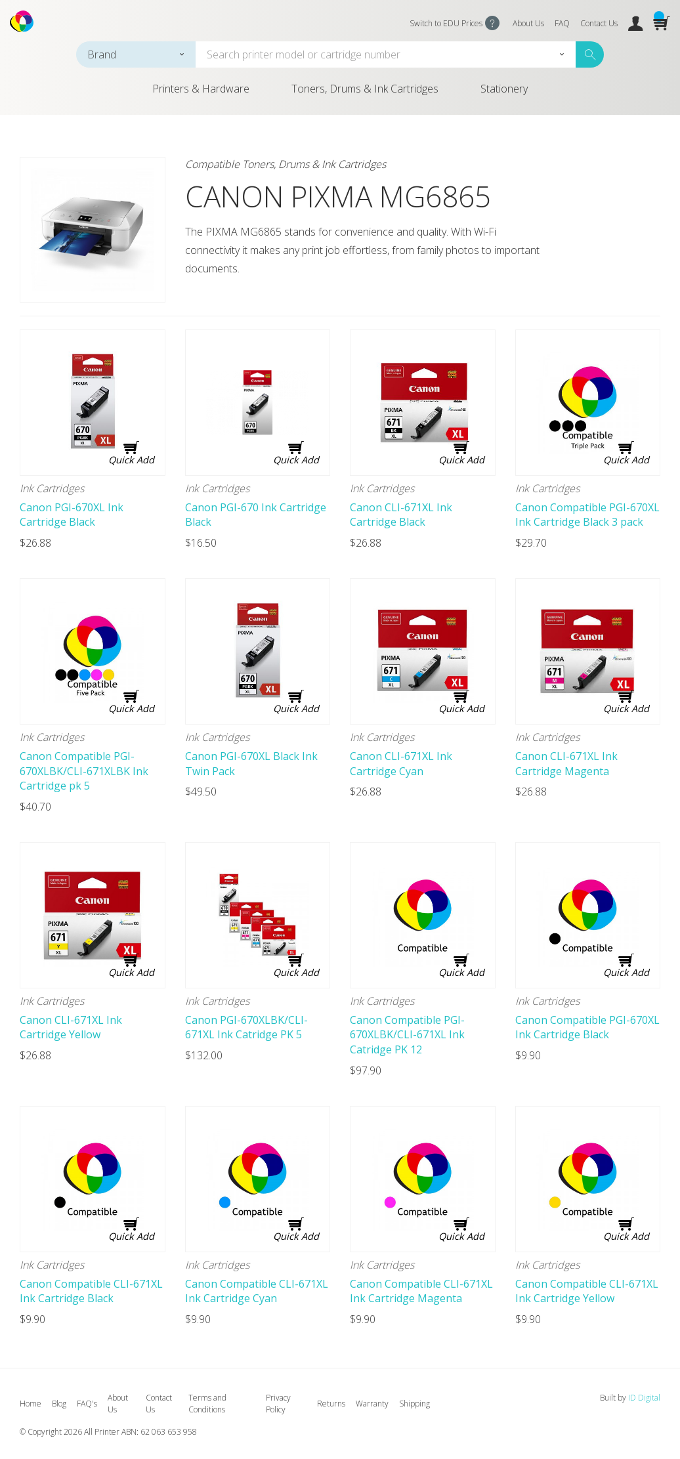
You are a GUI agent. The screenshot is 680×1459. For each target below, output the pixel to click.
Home (30, 1403)
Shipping (414, 1403)
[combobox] (136, 54)
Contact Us (599, 23)
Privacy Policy (278, 1403)
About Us (528, 23)
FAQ (562, 23)
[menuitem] (200, 94)
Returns (331, 1403)
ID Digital (644, 1397)
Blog (59, 1403)
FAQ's (87, 1403)
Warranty (372, 1403)
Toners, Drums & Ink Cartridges (364, 88)
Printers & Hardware (200, 88)
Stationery (504, 88)
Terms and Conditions (207, 1403)
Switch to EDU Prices (446, 23)
